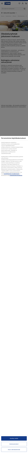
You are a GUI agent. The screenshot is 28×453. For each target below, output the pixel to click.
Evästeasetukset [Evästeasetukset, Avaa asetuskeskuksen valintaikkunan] (14, 444)
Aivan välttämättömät (14, 449)
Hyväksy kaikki (14, 438)
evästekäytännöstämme (16, 175)
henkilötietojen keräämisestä (11, 174)
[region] (14, 294)
